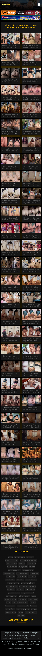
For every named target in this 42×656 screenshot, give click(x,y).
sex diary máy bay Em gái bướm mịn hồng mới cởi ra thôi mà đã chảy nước (10, 530)
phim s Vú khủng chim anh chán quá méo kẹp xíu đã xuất (10, 167)
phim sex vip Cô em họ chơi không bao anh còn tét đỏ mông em (10, 461)
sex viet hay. (34, 573)
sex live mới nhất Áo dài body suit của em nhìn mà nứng (31, 322)
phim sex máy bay (30, 612)
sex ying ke (21, 615)
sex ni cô (33, 602)
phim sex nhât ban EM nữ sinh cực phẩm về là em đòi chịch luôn (10, 547)
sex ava (10, 557)
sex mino (32, 567)
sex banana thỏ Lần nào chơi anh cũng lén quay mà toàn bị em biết (31, 357)
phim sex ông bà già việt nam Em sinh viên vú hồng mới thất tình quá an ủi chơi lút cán (31, 495)
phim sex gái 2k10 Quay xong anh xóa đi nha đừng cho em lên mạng (31, 340)
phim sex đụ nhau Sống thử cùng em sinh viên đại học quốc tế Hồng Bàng (31, 81)
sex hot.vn (20, 589)
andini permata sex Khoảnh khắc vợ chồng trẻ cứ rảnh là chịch (10, 236)
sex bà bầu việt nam (14, 570)
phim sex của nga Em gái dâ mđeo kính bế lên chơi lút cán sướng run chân (31, 167)
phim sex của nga (11, 586)
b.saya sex (33, 606)
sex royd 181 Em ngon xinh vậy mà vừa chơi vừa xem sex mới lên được (9, 392)
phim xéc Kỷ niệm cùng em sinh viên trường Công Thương (31, 219)
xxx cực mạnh (33, 599)
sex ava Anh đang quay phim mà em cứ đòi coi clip (31, 184)
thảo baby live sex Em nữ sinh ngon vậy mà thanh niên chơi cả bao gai (10, 478)
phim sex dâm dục (13, 583)
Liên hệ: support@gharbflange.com (21, 648)
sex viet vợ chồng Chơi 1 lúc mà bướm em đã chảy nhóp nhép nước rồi (31, 443)
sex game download (28, 593)
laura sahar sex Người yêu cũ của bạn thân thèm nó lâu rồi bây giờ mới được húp (10, 184)
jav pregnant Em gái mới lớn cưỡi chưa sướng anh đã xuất (31, 98)
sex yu (8, 602)
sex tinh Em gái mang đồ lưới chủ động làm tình (10, 409)
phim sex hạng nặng (23, 609)
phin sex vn (30, 557)
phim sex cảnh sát (22, 606)
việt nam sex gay (24, 596)
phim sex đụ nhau (13, 593)
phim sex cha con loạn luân (28, 560)
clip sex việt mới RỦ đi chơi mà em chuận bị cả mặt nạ (31, 253)
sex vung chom (22, 576)
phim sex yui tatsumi (22, 573)
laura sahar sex (30, 589)
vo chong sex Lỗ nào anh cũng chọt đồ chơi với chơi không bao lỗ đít (31, 115)
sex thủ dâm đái (12, 567)
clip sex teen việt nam (27, 583)
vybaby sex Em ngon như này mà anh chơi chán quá (30, 461)
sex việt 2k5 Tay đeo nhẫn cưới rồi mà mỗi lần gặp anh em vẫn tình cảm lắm (10, 271)
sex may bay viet (11, 612)
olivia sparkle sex (9, 573)
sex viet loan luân (11, 596)
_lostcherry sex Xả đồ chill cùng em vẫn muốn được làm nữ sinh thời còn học (31, 512)
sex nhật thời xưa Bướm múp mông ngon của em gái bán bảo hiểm (10, 81)
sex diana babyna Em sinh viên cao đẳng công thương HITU (31, 288)
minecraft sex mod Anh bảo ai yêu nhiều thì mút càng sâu (31, 547)
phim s (34, 596)
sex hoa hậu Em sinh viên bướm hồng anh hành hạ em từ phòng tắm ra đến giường (9, 46)
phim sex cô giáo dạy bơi (20, 602)
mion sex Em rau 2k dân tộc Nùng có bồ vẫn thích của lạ (31, 305)
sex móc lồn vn (9, 609)
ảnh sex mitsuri (10, 580)
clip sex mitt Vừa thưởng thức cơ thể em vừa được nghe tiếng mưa (10, 115)
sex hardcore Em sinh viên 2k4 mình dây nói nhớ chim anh (30, 478)
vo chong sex (22, 599)
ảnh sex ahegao (10, 606)
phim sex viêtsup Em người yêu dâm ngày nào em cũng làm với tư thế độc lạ (10, 98)
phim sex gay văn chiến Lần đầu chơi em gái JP (31, 426)
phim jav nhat (23, 567)
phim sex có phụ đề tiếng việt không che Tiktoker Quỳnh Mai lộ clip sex (31, 150)
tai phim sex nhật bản (11, 560)
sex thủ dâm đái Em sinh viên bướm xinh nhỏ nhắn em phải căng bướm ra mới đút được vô (31, 133)
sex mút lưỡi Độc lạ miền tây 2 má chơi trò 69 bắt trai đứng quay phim (31, 392)
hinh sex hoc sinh (31, 580)
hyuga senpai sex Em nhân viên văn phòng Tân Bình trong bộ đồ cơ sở (31, 374)
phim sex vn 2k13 (11, 563)
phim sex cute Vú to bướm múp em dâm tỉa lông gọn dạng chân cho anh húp (10, 357)
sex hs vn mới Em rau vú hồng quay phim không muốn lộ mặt (10, 253)
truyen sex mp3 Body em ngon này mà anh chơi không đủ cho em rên (10, 305)
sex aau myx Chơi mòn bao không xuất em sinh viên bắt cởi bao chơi (31, 530)
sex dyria (34, 609)
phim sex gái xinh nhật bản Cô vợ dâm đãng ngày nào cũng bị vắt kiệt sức (10, 426)
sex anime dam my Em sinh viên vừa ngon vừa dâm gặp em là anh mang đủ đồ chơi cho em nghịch (10, 288)
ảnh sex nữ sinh (20, 557)
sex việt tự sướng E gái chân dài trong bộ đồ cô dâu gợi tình (10, 374)
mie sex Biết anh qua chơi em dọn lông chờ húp (30, 64)
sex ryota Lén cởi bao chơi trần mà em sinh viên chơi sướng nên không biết (30, 409)
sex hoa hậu (11, 589)
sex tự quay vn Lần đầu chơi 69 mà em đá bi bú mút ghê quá (10, 202)
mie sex (20, 612)
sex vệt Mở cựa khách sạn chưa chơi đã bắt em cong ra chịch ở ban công (10, 443)
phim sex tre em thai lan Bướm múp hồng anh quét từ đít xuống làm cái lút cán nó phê (10, 512)
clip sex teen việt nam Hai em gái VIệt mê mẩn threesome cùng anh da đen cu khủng (10, 133)
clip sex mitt (32, 576)
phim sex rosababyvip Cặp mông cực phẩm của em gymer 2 (9, 322)
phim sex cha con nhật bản (27, 586)
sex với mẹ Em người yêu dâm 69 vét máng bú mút (10, 63)
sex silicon (20, 580)
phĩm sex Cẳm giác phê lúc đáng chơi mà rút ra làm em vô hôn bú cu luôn (10, 495)
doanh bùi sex (10, 576)
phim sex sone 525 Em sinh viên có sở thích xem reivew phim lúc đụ (31, 271)
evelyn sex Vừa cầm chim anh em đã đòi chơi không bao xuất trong (31, 236)
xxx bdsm (22, 563)
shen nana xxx (31, 563)
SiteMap (36, 644)
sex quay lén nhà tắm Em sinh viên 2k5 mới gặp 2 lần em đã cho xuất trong (10, 150)
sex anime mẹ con (28, 570)
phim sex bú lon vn (10, 599)
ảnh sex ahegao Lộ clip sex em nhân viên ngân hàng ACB (31, 46)
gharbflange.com (15, 641)
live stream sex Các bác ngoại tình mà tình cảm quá (10, 340)
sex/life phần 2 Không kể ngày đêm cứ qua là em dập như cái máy (31, 202)
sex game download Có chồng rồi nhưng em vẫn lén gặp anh (10, 219)
